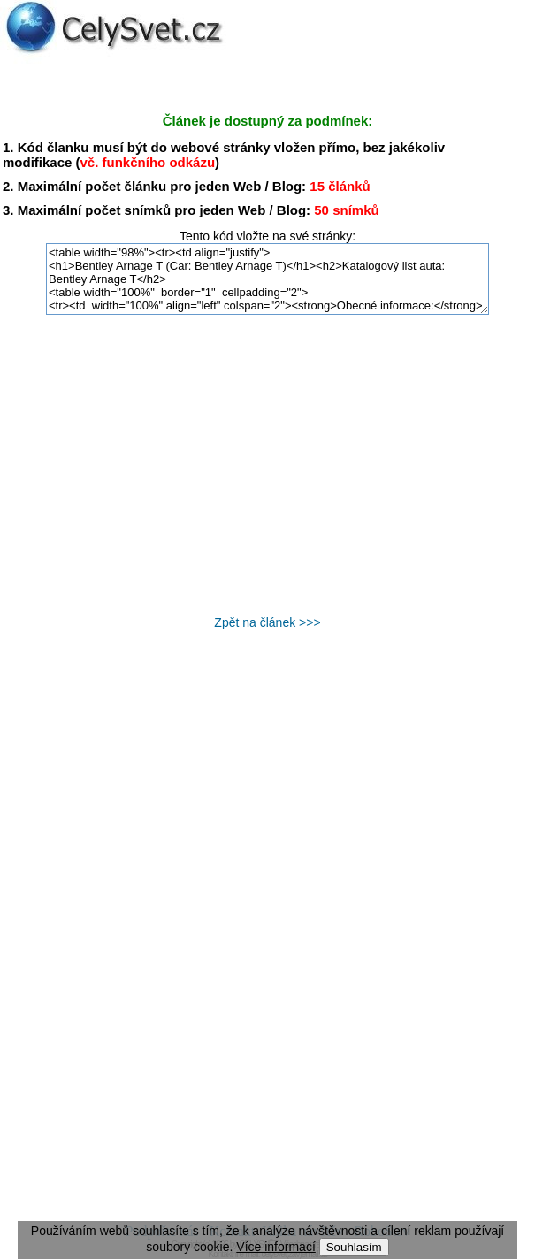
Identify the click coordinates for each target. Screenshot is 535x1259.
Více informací (275, 1247)
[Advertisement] (268, 465)
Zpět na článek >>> (267, 622)
